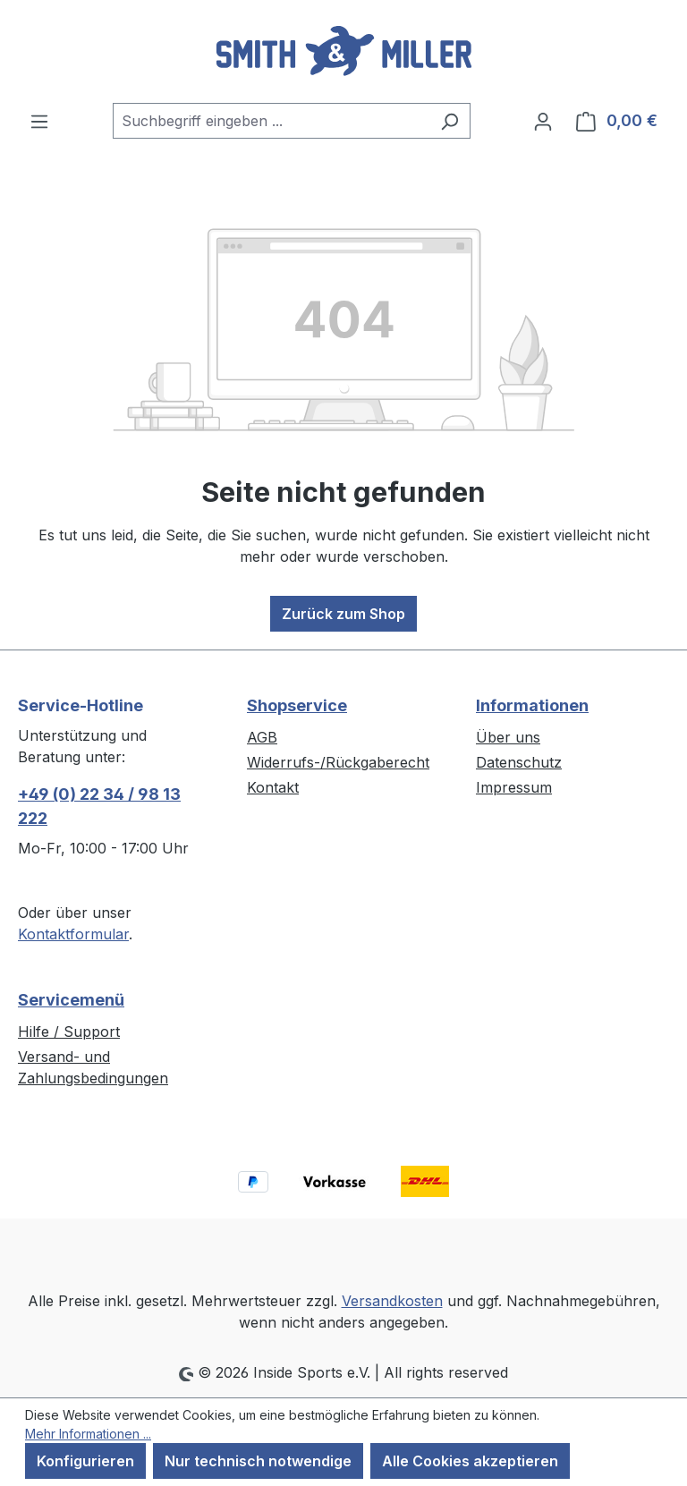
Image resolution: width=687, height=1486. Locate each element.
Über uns (508, 737)
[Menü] (39, 121)
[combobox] (271, 121)
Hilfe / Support (69, 1031)
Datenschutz (519, 762)
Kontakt (273, 787)
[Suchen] (449, 121)
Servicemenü (71, 999)
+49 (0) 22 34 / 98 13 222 (99, 806)
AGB (262, 737)
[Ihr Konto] (543, 121)
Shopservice (297, 705)
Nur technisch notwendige (258, 1461)
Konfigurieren (85, 1461)
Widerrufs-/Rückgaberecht (338, 762)
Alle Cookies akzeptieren (470, 1461)
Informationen (532, 705)
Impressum (514, 787)
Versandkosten (392, 1301)
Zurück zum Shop (343, 614)
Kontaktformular (73, 934)
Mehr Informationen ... (88, 1433)
